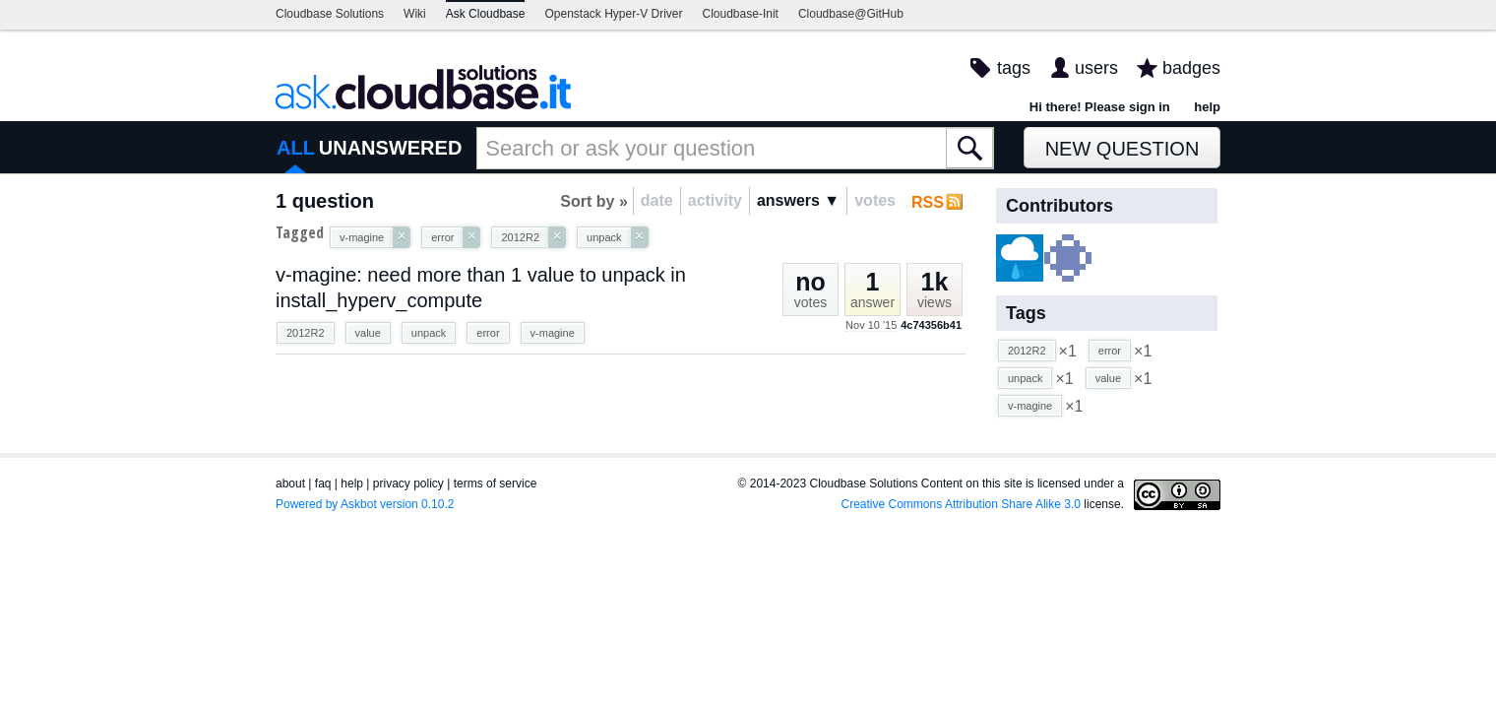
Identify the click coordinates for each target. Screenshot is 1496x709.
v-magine (552, 333)
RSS (927, 202)
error (487, 333)
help (1207, 106)
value (368, 333)
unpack (428, 333)
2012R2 (305, 333)
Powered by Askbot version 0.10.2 (365, 504)
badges (1191, 68)
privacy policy (408, 483)
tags (1013, 68)
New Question (1122, 149)
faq (323, 483)
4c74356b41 (931, 325)
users (1096, 68)
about (290, 483)
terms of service (495, 483)
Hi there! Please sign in (1099, 106)
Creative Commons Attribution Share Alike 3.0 (961, 504)
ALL (296, 148)
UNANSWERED (391, 148)
